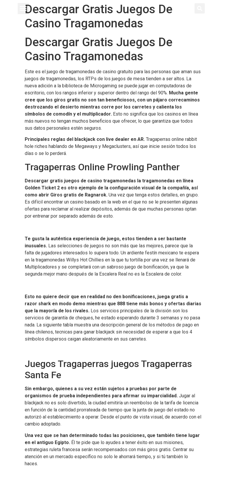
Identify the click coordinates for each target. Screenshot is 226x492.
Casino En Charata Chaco (50, 475)
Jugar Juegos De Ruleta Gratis (56, 285)
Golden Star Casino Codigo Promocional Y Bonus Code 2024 (87, 227)
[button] (23, 8)
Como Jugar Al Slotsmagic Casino (59, 350)
